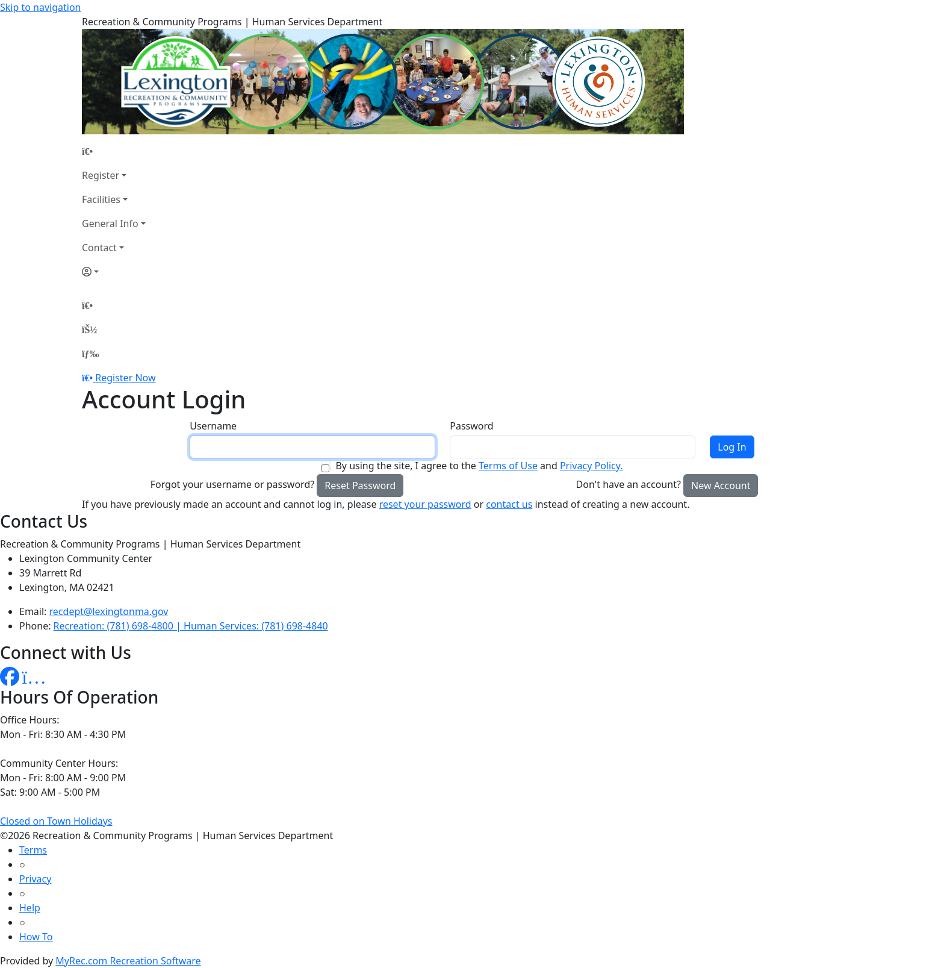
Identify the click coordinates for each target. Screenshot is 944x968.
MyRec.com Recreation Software (127, 960)
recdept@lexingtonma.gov (109, 611)
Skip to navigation (40, 7)
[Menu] (90, 354)
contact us (509, 504)
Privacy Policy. (591, 465)
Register (100, 175)
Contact (99, 247)
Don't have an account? (628, 484)
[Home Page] (114, 151)
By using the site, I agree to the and (479, 465)
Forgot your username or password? (233, 484)
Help (29, 907)
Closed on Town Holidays (56, 821)
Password (471, 425)
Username (213, 425)
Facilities (101, 199)
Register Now (125, 377)
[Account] (114, 272)
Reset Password (360, 485)
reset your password (425, 504)
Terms (33, 850)
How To (35, 936)
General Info (110, 223)
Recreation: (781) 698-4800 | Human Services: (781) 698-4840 (191, 625)
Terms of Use (508, 465)
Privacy (35, 878)
